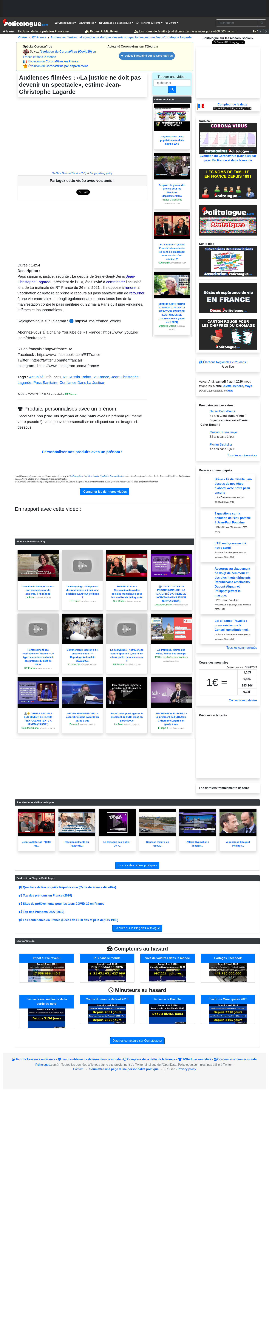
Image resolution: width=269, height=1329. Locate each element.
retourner (136, 293)
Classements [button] (64, 22)
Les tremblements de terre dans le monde (89, 1059)
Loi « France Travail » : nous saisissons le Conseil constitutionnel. (231, 625)
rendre (130, 287)
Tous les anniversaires (242, 455)
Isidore (238, 386)
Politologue (42, 1064)
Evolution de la (42, 31)
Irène (230, 390)
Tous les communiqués (241, 647)
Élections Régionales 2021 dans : (223, 362)
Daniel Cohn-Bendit (223, 411)
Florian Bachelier (221, 444)
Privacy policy (187, 1069)
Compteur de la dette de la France (149, 1059)
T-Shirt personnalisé (194, 1059)
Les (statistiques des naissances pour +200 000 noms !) (186, 31)
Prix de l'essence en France (33, 1059)
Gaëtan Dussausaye (223, 432)
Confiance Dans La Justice (82, 383)
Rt (65, 377)
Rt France (101, 377)
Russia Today (80, 377)
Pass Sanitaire (45, 383)
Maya (248, 386)
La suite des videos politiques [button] (137, 865)
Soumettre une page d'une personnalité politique (124, 1069)
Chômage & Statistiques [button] (115, 22)
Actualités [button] (86, 22)
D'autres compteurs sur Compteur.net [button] (137, 1040)
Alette (227, 386)
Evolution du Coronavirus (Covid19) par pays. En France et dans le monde (228, 142)
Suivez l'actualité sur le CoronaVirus (147, 55)
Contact (78, 1069)
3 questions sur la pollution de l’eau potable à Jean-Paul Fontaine (233, 518)
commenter (115, 282)
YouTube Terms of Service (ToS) (69, 173)
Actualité (36, 377)
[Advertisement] (134, 8)
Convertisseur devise (243, 700)
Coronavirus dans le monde (235, 1059)
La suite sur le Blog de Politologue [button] (137, 928)
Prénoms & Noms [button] (148, 22)
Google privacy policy (101, 173)
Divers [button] (171, 22)
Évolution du (53, 61)
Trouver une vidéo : (172, 77)
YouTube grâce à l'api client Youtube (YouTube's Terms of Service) (96, 476)
